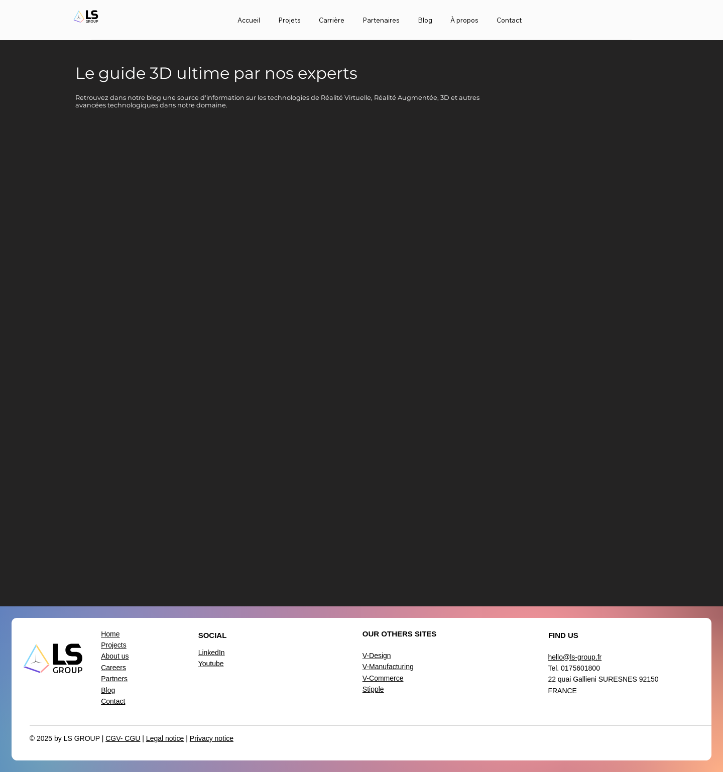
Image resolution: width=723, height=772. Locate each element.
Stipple (373, 689)
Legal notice (165, 738)
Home (110, 634)
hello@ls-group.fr (574, 657)
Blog (108, 690)
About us (115, 656)
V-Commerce (383, 678)
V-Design (377, 656)
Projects (114, 645)
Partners (114, 679)
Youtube (211, 664)
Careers (113, 668)
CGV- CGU (122, 738)
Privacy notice (211, 738)
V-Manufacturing (388, 667)
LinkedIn (211, 653)
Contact (113, 701)
